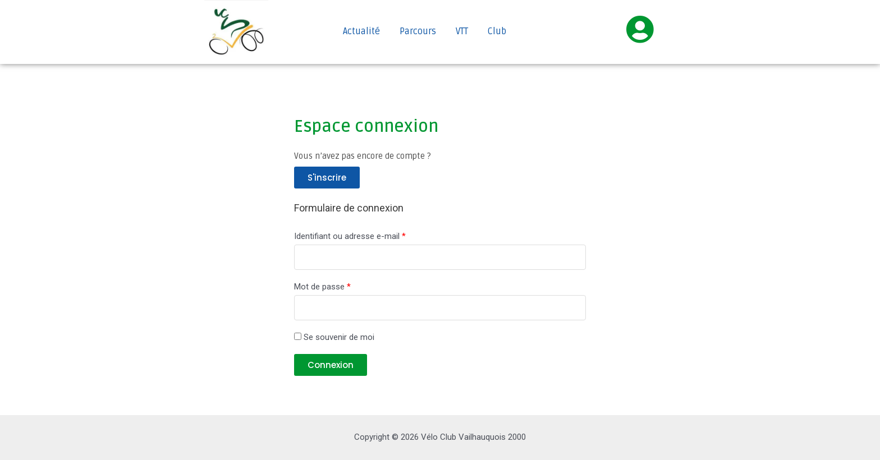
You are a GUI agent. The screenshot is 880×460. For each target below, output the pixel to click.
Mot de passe (322, 287)
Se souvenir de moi (334, 337)
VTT (462, 31)
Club (497, 31)
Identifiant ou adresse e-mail (350, 236)
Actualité (361, 31)
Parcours (418, 31)
